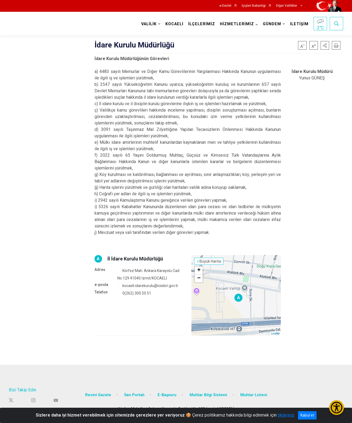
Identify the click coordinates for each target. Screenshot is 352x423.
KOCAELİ (174, 24)
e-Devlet (225, 6)
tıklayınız (286, 415)
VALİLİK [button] (149, 24)
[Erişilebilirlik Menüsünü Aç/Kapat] (336, 407)
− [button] (199, 278)
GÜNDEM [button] (272, 24)
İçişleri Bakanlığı (254, 6)
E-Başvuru (167, 395)
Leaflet (275, 333)
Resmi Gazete (98, 395)
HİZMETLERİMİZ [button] (237, 24)
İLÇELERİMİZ (201, 24)
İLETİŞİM (299, 24)
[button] (325, 45)
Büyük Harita (210, 261)
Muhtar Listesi (253, 395)
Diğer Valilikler (287, 6)
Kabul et (307, 415)
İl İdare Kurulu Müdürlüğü (135, 259)
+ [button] (199, 270)
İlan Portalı (134, 395)
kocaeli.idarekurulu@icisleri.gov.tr (150, 286)
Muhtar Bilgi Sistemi (208, 395)
